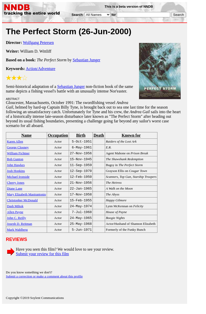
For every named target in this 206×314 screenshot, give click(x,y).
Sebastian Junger (86, 60)
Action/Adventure (40, 68)
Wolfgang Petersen (38, 42)
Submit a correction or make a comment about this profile (44, 284)
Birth (80, 135)
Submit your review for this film (42, 262)
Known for (131, 135)
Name (26, 135)
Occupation (58, 135)
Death (99, 135)
